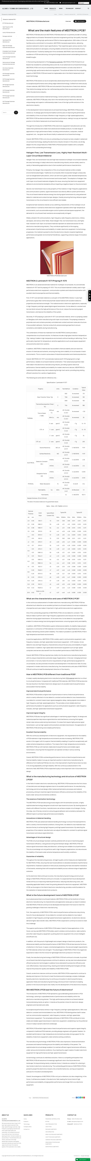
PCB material (70, 679)
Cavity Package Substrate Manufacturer (9, 57)
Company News (28, 1127)
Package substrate (7, 36)
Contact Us (26, 1129)
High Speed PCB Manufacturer (7, 41)
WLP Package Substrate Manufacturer (9, 102)
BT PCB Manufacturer (8, 23)
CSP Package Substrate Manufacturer (9, 91)
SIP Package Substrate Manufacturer (8, 85)
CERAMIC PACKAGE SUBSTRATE (54, 1140)
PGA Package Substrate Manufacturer (9, 74)
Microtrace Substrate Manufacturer (8, 69)
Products (26, 1122)
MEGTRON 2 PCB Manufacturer (40, 1098)
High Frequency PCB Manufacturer (8, 27)
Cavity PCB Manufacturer (9, 32)
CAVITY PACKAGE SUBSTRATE (53, 1137)
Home (25, 1119)
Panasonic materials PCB (9, 19)
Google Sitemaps (85, 1156)
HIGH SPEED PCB (50, 1132)
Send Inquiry (79, 21)
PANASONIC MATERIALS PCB (53, 1119)
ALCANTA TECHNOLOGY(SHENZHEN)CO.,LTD (22, 1156)
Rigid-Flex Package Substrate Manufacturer (9, 46)
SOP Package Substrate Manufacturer (9, 80)
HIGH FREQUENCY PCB (51, 1124)
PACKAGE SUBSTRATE (51, 1129)
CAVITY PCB (48, 1127)
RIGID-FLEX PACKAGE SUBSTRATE (54, 1135)
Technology (27, 1124)
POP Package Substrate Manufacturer (9, 96)
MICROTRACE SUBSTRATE (52, 1147)
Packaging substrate (56, 62)
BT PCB (47, 1122)
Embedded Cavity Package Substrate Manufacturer (9, 52)
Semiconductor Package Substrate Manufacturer (9, 63)
